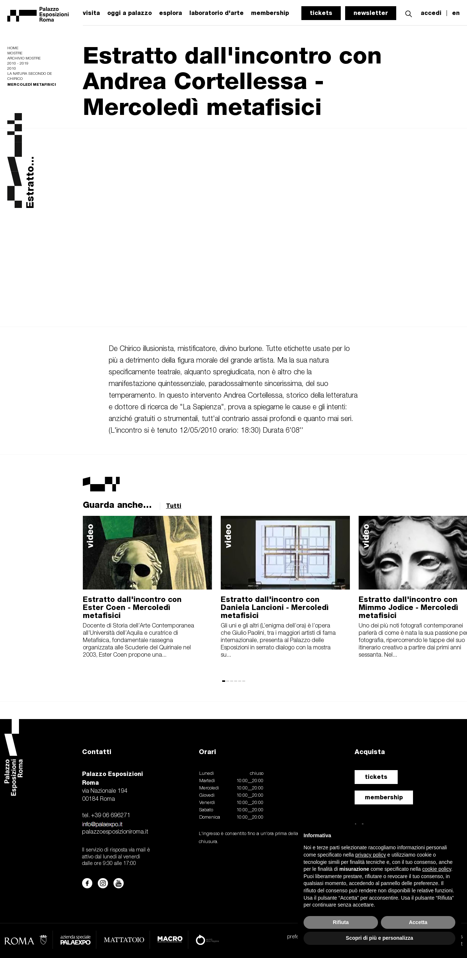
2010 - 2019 (17, 63)
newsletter (371, 12)
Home (12, 48)
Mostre (14, 53)
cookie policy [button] (436, 869)
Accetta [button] (418, 922)
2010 (11, 68)
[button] (408, 13)
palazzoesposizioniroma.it (115, 832)
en (456, 13)
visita (91, 13)
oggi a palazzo (129, 13)
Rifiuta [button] (341, 922)
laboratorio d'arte (216, 13)
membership (384, 797)
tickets (321, 12)
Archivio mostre (23, 58)
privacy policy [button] (370, 855)
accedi (431, 13)
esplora (170, 13)
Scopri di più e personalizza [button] (379, 938)
